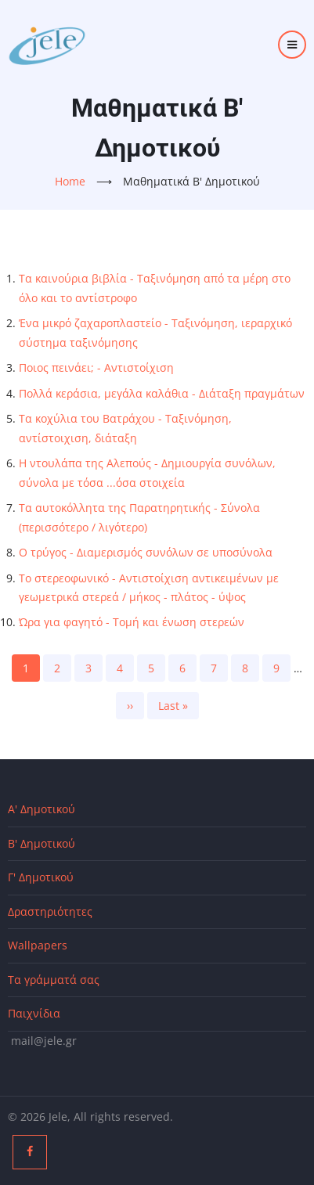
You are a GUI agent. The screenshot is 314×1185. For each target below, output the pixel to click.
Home (70, 181)
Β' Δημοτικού (41, 843)
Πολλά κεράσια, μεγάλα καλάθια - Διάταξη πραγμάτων (162, 393)
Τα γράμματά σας (53, 979)
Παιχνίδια (34, 1013)
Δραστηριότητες (50, 911)
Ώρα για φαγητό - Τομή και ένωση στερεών (131, 621)
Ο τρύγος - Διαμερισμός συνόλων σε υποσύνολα (145, 552)
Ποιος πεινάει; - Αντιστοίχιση (96, 367)
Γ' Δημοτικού (41, 877)
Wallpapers (37, 945)
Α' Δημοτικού (41, 808)
